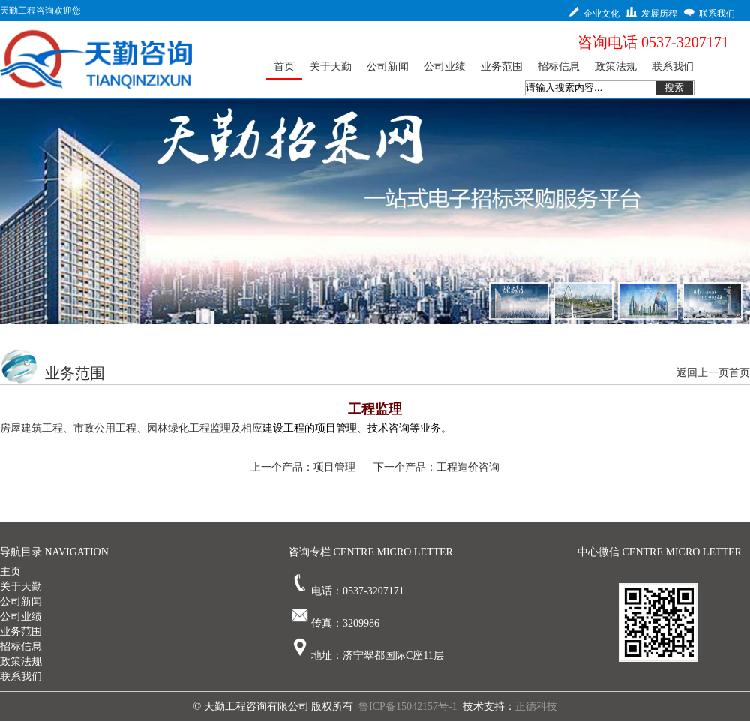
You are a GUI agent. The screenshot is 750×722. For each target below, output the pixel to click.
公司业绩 (21, 616)
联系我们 (21, 676)
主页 (10, 571)
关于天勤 (21, 586)
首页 (739, 372)
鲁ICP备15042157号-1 (407, 706)
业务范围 (21, 631)
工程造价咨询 (468, 467)
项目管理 (335, 467)
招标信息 (21, 646)
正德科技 (536, 706)
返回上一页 (702, 372)
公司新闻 (21, 601)
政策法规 (21, 661)
